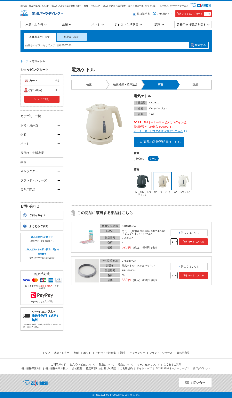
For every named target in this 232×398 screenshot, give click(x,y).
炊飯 (65, 24)
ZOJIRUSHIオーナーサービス (174, 5)
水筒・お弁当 (34, 24)
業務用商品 (27, 189)
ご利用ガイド (164, 13)
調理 (157, 24)
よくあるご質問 (38, 226)
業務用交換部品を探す (191, 24)
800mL (140, 158)
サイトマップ (144, 368)
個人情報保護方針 (31, 368)
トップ (24, 61)
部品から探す (71, 36)
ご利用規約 (126, 368)
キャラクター (29, 171)
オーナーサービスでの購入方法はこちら (158, 131)
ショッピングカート (196, 14)
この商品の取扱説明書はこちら (159, 141)
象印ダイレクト (202, 368)
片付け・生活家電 (126, 24)
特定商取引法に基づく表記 (101, 368)
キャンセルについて (148, 364)
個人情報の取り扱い (56, 368)
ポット (96, 24)
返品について (125, 364)
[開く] (59, 125)
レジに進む (43, 99)
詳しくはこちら (190, 232)
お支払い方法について (82, 364)
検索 (200, 45)
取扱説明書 (143, 13)
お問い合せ (197, 382)
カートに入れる (196, 241)
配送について (106, 364)
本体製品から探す (39, 36)
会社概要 (77, 368)
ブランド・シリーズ (33, 180)
